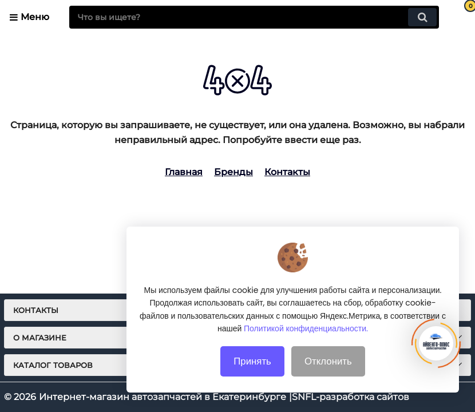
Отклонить (328, 366)
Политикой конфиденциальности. (306, 334)
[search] (254, 17)
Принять (252, 366)
